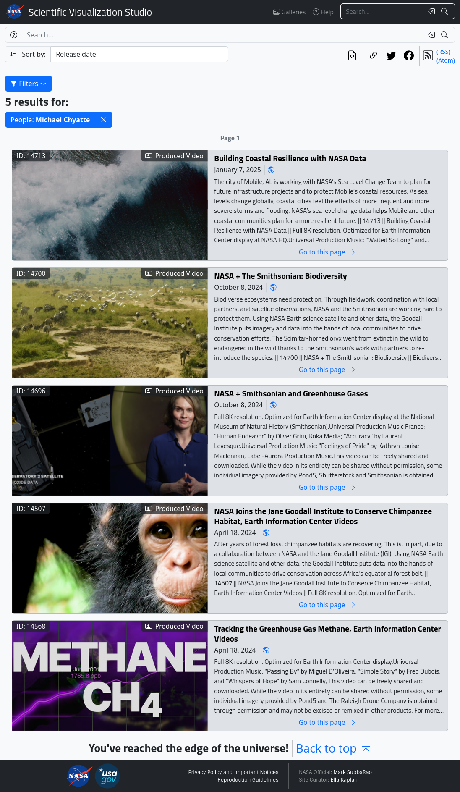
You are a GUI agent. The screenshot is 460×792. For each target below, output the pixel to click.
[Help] (13, 35)
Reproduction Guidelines (247, 779)
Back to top (333, 748)
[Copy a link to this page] (373, 56)
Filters (28, 83)
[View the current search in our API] (352, 56)
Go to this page (328, 252)
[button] (103, 120)
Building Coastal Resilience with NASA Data (290, 158)
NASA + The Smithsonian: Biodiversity (280, 276)
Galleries (289, 12)
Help (323, 12)
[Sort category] (139, 54)
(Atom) (445, 60)
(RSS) (443, 51)
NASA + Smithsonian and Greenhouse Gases (291, 394)
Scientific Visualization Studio (90, 11)
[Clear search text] (429, 11)
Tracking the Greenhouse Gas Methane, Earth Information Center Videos (327, 634)
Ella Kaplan (344, 779)
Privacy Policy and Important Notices (233, 772)
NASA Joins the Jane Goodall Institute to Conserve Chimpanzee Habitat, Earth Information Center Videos (323, 516)
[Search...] (381, 11)
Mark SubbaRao (352, 772)
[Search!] (445, 11)
